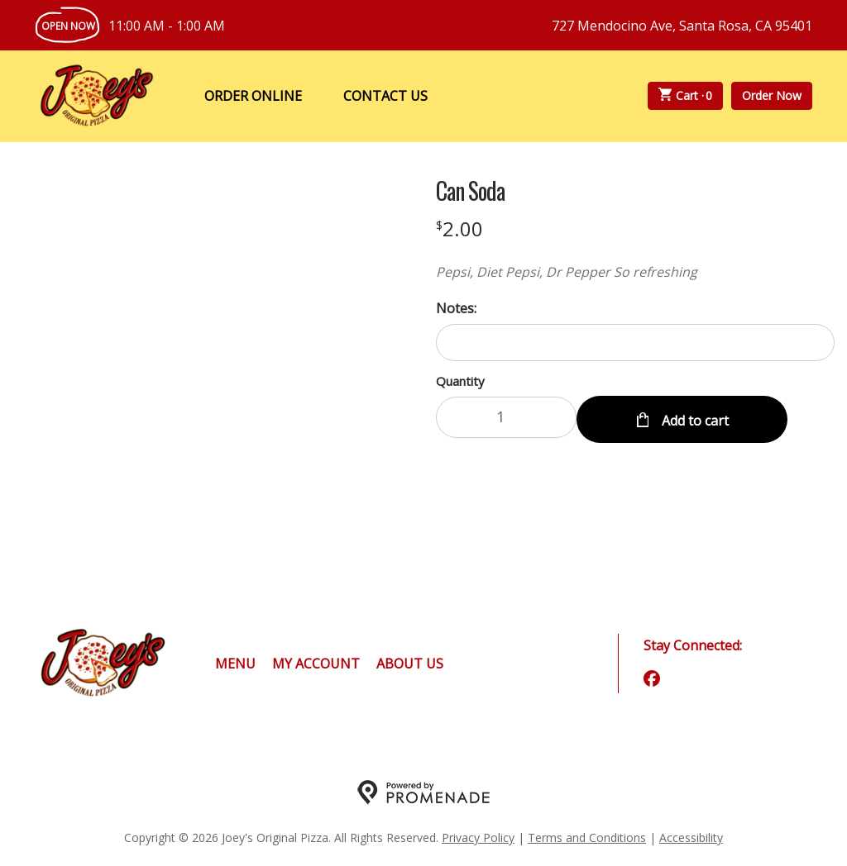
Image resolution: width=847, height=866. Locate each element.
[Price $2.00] (459, 228)
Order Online (253, 96)
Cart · (685, 96)
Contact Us (385, 96)
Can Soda (470, 191)
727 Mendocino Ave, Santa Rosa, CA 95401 (682, 26)
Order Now (772, 95)
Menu (235, 663)
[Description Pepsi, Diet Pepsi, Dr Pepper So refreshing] (635, 271)
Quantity (460, 381)
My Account (316, 663)
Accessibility (691, 837)
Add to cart (693, 417)
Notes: (456, 308)
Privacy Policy (478, 837)
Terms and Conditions (587, 837)
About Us (409, 663)
